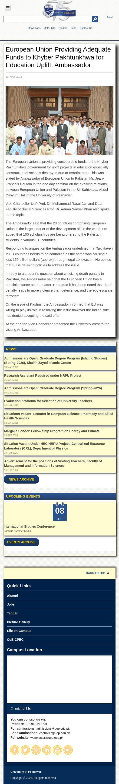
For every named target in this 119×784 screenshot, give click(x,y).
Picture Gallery (18, 622)
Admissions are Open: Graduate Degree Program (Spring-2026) (53, 388)
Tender (12, 613)
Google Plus (36, 750)
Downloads (34, 28)
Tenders (62, 28)
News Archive (21, 479)
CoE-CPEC (15, 639)
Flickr (68, 750)
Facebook (14, 750)
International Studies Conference (29, 526)
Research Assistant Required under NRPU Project (42, 375)
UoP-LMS (49, 28)
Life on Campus (19, 631)
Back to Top (95, 573)
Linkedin (47, 750)
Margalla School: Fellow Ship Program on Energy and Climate (52, 431)
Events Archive (21, 542)
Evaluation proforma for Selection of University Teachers (48, 401)
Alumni (12, 596)
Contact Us (85, 28)
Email (110, 17)
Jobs (73, 28)
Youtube (57, 750)
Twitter (25, 750)
